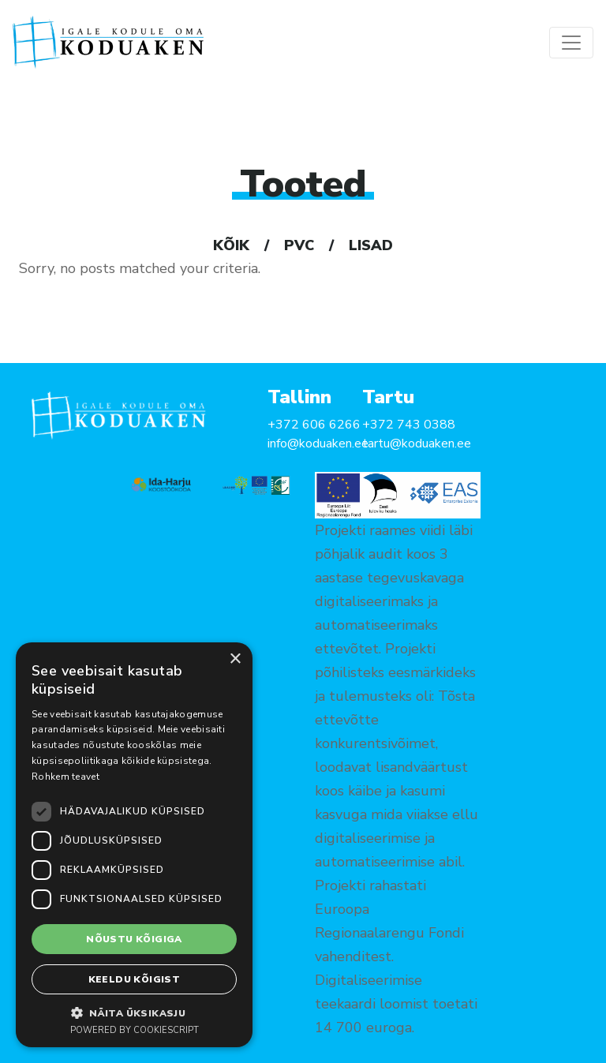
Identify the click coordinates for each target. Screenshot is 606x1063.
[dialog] (134, 844)
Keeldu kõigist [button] (134, 979)
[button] (134, 1012)
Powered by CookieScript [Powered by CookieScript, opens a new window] (134, 1030)
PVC (299, 245)
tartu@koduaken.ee (416, 443)
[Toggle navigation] (571, 42)
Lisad (371, 245)
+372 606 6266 (314, 424)
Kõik (231, 245)
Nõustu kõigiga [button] (134, 939)
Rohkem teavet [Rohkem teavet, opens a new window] (65, 776)
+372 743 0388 (408, 424)
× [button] (235, 659)
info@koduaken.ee (317, 443)
